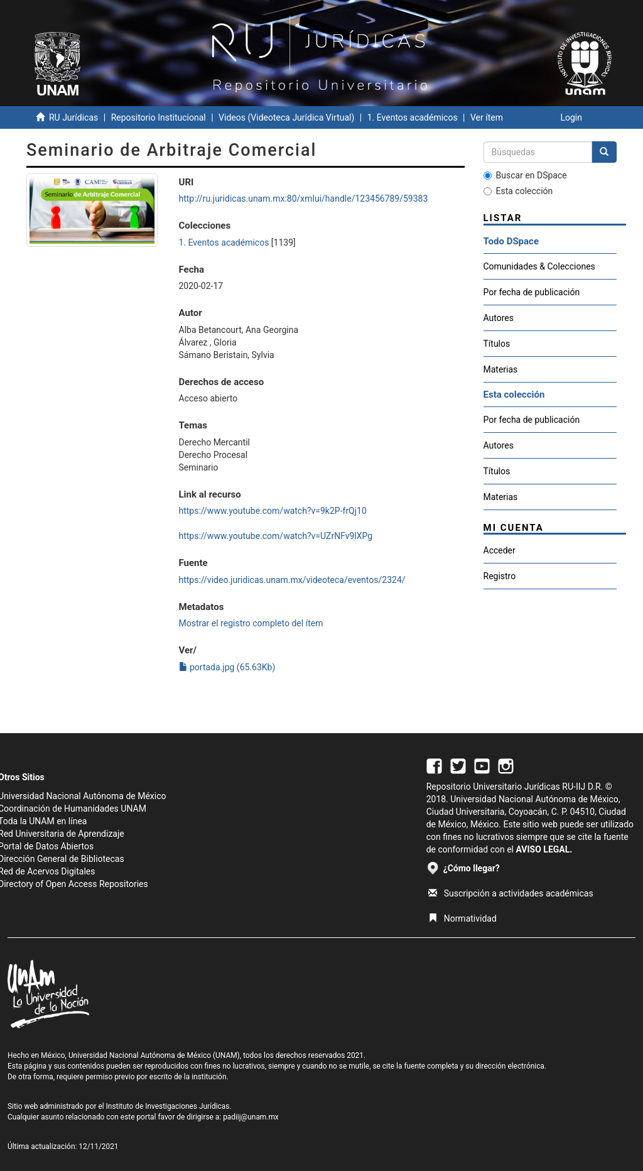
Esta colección (518, 191)
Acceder (500, 550)
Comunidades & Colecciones (539, 266)
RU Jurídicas (73, 117)
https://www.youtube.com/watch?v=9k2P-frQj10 (273, 511)
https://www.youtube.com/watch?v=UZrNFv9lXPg (276, 536)
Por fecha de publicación (532, 292)
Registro (500, 576)
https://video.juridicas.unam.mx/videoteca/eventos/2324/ (292, 580)
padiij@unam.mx (251, 1117)
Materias (501, 369)
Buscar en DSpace (525, 175)
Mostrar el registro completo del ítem (251, 623)
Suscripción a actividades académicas (510, 893)
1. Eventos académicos (412, 117)
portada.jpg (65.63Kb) (227, 667)
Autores (499, 318)
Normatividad (462, 918)
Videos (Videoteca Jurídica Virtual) (286, 117)
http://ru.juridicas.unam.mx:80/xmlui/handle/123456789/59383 (303, 198)
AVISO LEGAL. (544, 849)
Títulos (497, 344)
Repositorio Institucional (158, 117)
